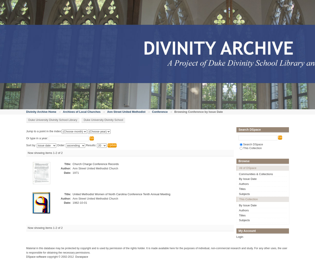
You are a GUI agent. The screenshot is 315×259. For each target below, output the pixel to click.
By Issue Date (248, 179)
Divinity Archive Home (41, 111)
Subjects (244, 194)
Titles (242, 189)
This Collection (251, 148)
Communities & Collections (256, 174)
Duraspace (81, 256)
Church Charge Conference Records (96, 164)
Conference (160, 111)
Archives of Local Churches (81, 111)
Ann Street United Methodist (126, 111)
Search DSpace (251, 144)
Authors (244, 184)
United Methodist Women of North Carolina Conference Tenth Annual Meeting (122, 194)
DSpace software (36, 256)
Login (285, 5)
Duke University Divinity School (103, 120)
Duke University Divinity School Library (52, 120)
